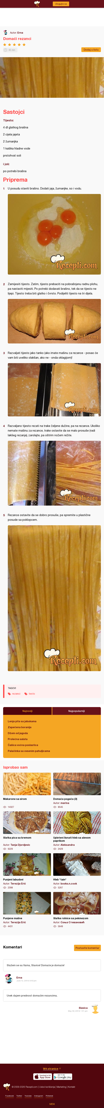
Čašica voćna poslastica (23, 744)
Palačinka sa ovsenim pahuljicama (29, 750)
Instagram (38, 1096)
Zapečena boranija (19, 727)
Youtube (28, 1096)
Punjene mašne (27, 910)
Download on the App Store (42, 1076)
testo (32, 693)
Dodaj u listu (91, 49)
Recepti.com (6, 1087)
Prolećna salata (17, 739)
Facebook (9, 1096)
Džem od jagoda (18, 733)
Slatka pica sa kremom (27, 830)
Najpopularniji (76, 710)
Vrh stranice (50, 1068)
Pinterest (49, 1096)
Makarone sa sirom (27, 791)
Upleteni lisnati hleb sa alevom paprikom (77, 830)
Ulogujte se (61, 4)
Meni (52, 1104)
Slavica (83, 1007)
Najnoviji (27, 710)
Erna (20, 32)
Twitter (19, 1096)
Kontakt (71, 1087)
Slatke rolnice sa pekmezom (77, 910)
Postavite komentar (87, 947)
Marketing (61, 1087)
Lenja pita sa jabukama (22, 721)
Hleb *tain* (77, 871)
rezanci (16, 693)
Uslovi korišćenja (47, 1087)
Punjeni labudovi (27, 871)
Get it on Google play (62, 1076)
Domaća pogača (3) (77, 791)
